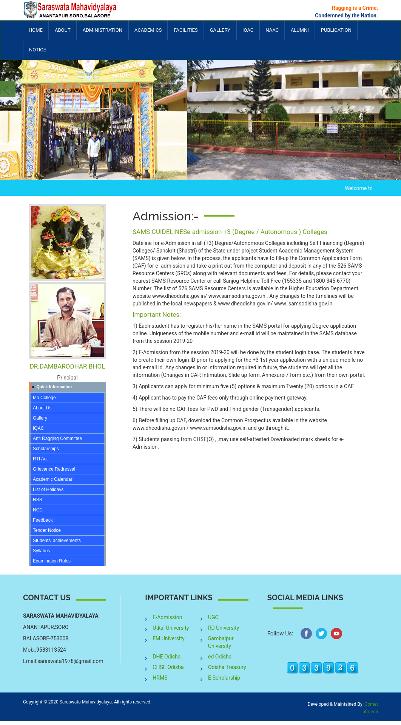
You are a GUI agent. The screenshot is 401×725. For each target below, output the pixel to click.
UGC (213, 617)
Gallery (220, 30)
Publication (336, 33)
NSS (37, 499)
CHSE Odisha (168, 667)
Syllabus (41, 550)
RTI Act (40, 459)
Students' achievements (57, 540)
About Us (42, 408)
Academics (148, 33)
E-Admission (167, 617)
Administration (102, 33)
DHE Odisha (166, 657)
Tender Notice (47, 530)
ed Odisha (219, 657)
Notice (37, 50)
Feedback (43, 520)
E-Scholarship (224, 678)
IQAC (247, 33)
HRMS (160, 678)
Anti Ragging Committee (57, 438)
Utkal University (171, 628)
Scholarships (46, 448)
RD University (223, 628)
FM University (168, 638)
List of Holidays (48, 489)
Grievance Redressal (54, 469)
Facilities (185, 33)
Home (36, 30)
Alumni (300, 33)
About (63, 33)
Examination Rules (52, 561)
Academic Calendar (52, 479)
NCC (38, 510)
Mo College (44, 397)
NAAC (272, 30)
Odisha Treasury (227, 667)
